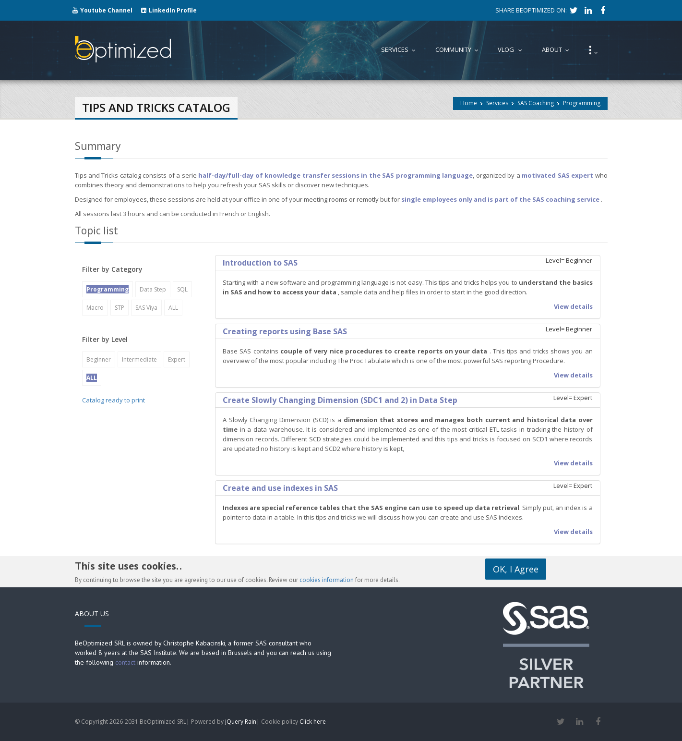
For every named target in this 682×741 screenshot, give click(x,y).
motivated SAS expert (557, 175)
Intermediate (139, 359)
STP (119, 308)
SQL (182, 289)
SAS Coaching (535, 103)
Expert (176, 359)
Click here (312, 721)
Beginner (98, 359)
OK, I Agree (515, 569)
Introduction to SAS (260, 262)
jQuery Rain (240, 721)
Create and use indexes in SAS (280, 488)
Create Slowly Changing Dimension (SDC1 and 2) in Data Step (340, 400)
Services (497, 103)
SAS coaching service (565, 199)
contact (125, 662)
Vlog (512, 49)
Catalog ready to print (113, 400)
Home (468, 103)
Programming (581, 103)
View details (573, 306)
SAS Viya (146, 308)
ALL (173, 308)
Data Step (153, 289)
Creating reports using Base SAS (285, 331)
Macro (95, 308)
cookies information (326, 580)
